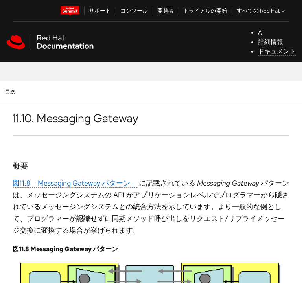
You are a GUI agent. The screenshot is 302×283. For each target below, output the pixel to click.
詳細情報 (270, 42)
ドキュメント (277, 51)
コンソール (134, 10)
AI (261, 32)
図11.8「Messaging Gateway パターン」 (75, 182)
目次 (11, 91)
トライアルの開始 (205, 10)
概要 (20, 166)
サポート (100, 10)
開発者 (165, 10)
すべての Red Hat (262, 10)
